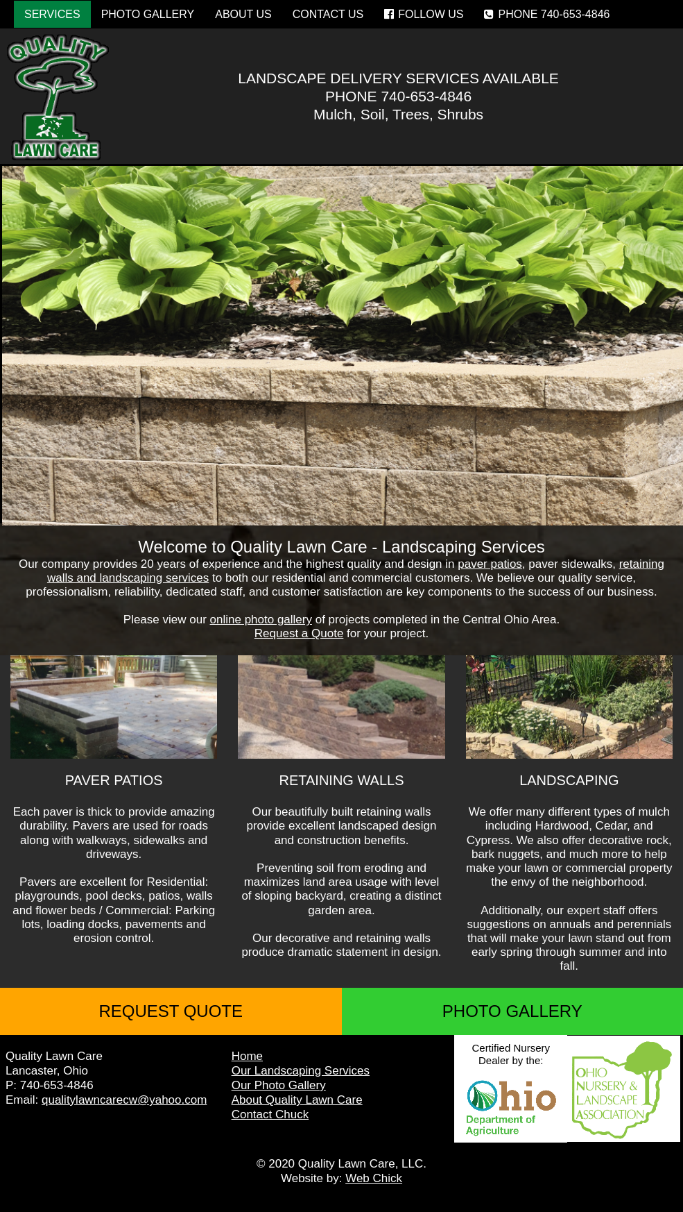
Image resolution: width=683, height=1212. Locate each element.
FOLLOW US (423, 14)
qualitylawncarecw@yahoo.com (124, 1099)
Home (247, 1056)
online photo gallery (261, 619)
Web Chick (373, 1178)
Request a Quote (299, 633)
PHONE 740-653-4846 (546, 14)
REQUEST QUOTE (170, 1011)
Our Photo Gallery (279, 1085)
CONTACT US (328, 14)
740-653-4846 (426, 96)
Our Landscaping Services (301, 1070)
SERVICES (52, 14)
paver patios (490, 564)
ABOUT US (243, 14)
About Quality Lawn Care (297, 1099)
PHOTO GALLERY (148, 14)
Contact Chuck (270, 1114)
